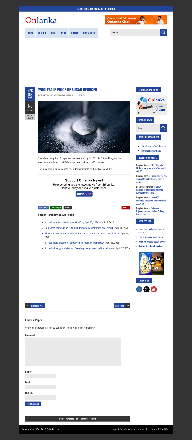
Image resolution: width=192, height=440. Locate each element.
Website (29, 393)
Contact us (89, 33)
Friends (42, 33)
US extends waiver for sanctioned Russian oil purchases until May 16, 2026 (81, 233)
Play (63, 33)
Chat (53, 33)
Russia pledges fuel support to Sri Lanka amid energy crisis (151, 179)
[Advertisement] (96, 62)
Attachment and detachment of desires (151, 230)
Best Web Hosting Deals (151, 150)
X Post (67, 208)
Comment (30, 110)
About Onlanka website (124, 429)
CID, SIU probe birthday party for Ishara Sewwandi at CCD (150, 168)
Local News (30, 116)
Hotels (74, 33)
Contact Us (143, 429)
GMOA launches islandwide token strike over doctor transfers (149, 189)
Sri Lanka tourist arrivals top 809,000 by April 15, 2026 (71, 222)
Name (28, 371)
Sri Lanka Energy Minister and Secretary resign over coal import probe (79, 248)
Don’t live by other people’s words (152, 241)
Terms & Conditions (160, 429)
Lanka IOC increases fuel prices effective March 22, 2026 (151, 200)
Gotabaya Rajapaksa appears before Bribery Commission (150, 211)
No (30, 105)
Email (28, 382)
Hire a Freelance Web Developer (154, 146)
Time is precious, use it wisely (150, 237)
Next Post (119, 305)
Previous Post (37, 305)
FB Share (43, 208)
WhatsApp (56, 208)
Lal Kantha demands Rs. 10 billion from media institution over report (78, 228)
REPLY (126, 208)
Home (30, 33)
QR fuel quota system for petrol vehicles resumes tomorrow (74, 242)
